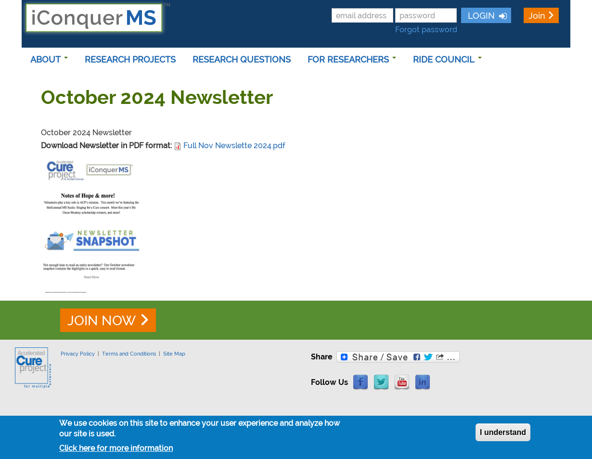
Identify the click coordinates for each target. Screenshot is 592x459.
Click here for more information (116, 450)
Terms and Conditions (129, 353)
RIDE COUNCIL (447, 59)
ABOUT (49, 59)
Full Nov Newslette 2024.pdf (234, 145)
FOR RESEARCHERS (352, 59)
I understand (503, 434)
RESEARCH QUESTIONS (242, 59)
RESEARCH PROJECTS (130, 59)
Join (536, 16)
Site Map (174, 353)
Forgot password (426, 29)
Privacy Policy (78, 353)
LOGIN (480, 16)
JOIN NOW (101, 321)
